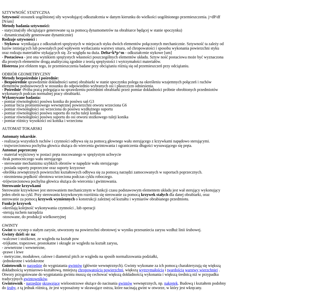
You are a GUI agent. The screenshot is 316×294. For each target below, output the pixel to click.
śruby (11, 288)
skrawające (51, 283)
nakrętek (171, 283)
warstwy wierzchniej (201, 270)
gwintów (75, 265)
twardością (175, 270)
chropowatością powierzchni (100, 270)
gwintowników (35, 279)
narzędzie (34, 265)
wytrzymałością (151, 270)
